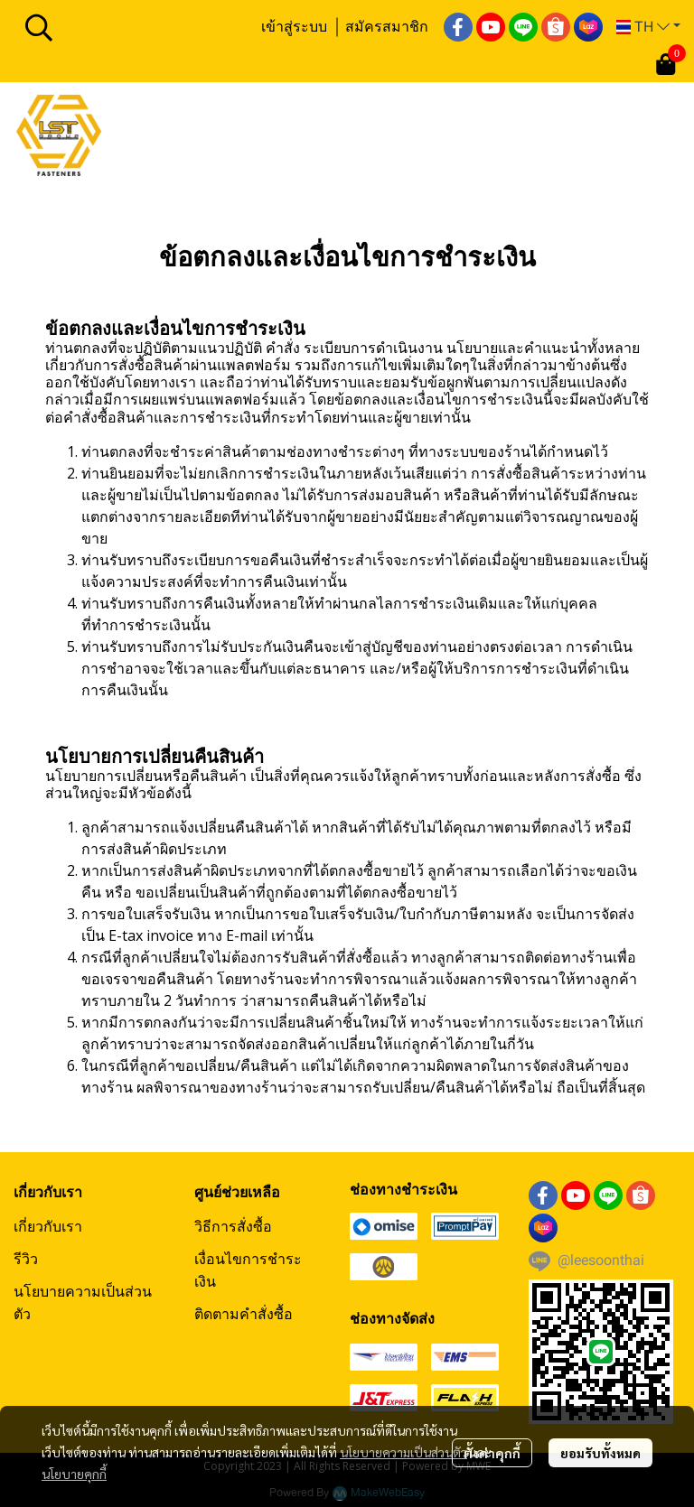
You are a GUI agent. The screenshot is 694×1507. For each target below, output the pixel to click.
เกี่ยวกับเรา (48, 1226)
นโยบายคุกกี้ (74, 1473)
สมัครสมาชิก (386, 26)
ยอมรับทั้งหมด (600, 1453)
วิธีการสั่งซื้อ (233, 1226)
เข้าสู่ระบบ (294, 26)
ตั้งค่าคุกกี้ (492, 1453)
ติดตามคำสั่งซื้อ (243, 1314)
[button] (133, 27)
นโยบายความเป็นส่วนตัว (403, 1452)
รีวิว (26, 1259)
